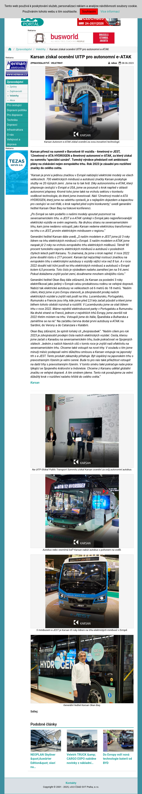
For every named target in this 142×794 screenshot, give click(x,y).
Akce (12, 100)
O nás (10, 134)
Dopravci (12, 124)
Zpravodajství (24, 49)
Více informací (109, 11)
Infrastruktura (15, 129)
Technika (12, 120)
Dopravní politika (17, 110)
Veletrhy (40, 49)
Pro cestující (14, 105)
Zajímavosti (16, 91)
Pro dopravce (14, 115)
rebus (112, 62)
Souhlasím (89, 11)
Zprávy (13, 86)
